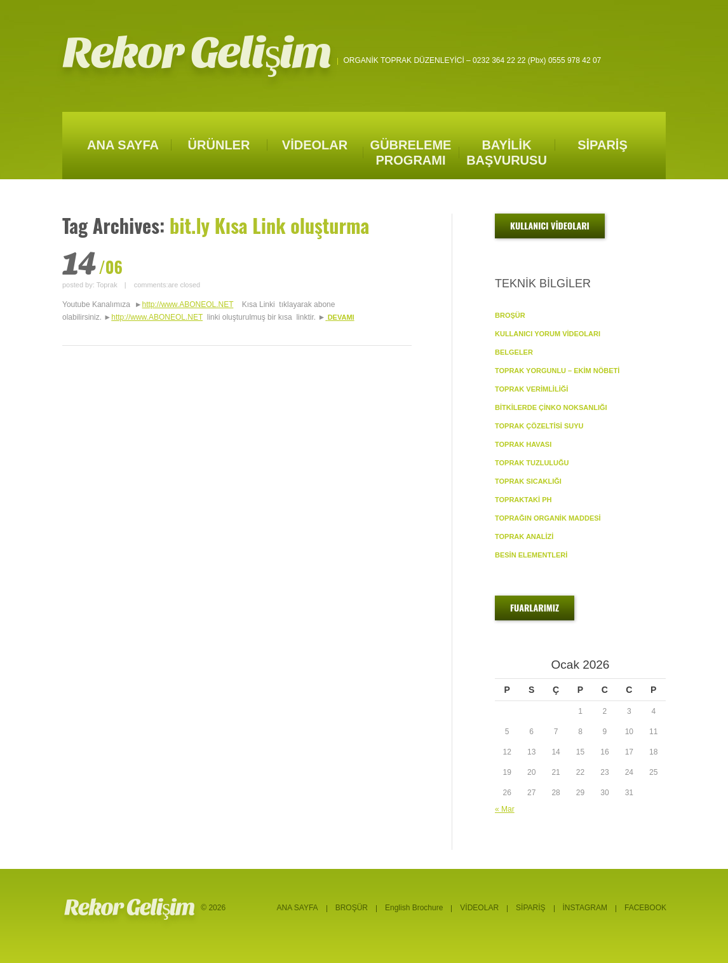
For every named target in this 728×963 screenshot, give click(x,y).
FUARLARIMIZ (534, 607)
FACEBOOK (645, 907)
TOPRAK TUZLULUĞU (532, 463)
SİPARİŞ (602, 145)
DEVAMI (341, 317)
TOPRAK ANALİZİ (524, 536)
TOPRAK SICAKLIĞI (528, 481)
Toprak (107, 285)
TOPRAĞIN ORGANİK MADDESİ (548, 518)
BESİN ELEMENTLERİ (531, 555)
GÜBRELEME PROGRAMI (411, 152)
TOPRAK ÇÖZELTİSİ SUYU (539, 426)
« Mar (505, 809)
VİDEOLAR (314, 145)
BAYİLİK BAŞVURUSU (506, 152)
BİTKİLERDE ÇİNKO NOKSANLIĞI (551, 407)
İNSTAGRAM (585, 907)
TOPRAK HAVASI (523, 444)
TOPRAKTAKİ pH (523, 499)
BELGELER (514, 352)
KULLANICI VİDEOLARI (550, 225)
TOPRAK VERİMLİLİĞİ (531, 389)
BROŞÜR (510, 315)
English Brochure (414, 907)
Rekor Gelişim (197, 53)
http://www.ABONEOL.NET (188, 304)
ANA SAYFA (123, 145)
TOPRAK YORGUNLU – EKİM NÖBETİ (557, 370)
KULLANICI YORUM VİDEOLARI (547, 334)
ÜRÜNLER (219, 145)
